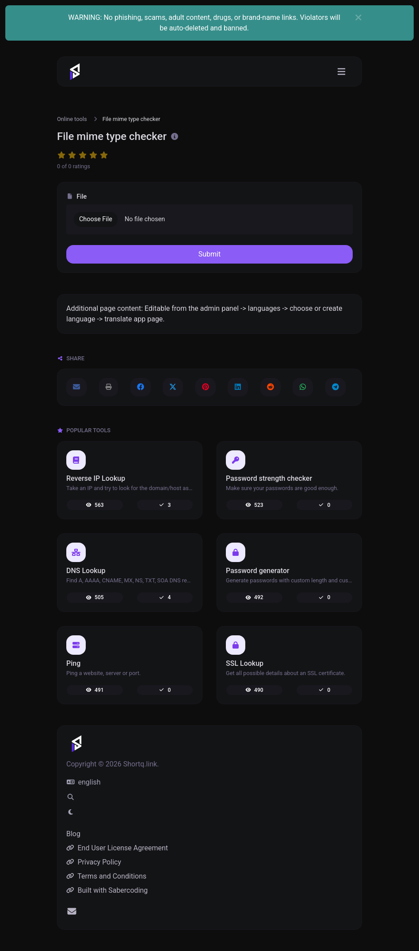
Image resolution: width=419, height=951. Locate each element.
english (84, 782)
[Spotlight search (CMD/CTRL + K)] (70, 797)
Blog (73, 834)
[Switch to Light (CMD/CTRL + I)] (70, 812)
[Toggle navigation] (341, 71)
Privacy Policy (93, 862)
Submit (209, 254)
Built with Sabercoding (107, 890)
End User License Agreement (117, 848)
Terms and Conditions (106, 876)
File (76, 196)
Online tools (72, 119)
